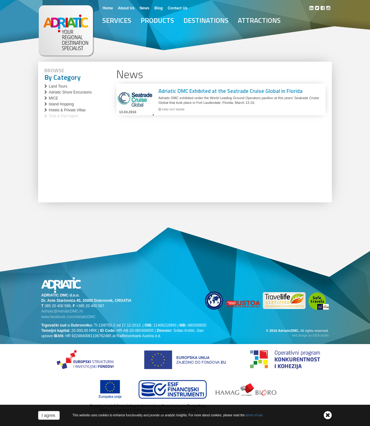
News (144, 8)
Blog (158, 8)
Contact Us (178, 8)
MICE (53, 98)
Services (116, 20)
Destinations (205, 20)
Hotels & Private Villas (67, 110)
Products (157, 20)
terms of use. (255, 415)
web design (300, 335)
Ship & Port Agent (63, 116)
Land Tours (58, 86)
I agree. (49, 415)
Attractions (259, 20)
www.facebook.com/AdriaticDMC (68, 317)
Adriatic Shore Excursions (70, 92)
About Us (126, 8)
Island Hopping (61, 104)
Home (107, 8)
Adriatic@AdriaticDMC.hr (62, 311)
